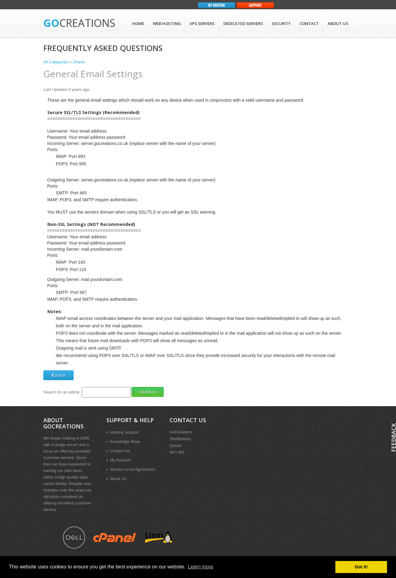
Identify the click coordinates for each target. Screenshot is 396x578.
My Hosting (216, 5)
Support (255, 5)
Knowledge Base (125, 441)
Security (281, 23)
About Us (338, 23)
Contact (309, 23)
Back (58, 375)
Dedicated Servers (243, 23)
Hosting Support (124, 432)
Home (138, 23)
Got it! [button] (361, 566)
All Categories (55, 62)
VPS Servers (202, 23)
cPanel (79, 62)
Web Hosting (167, 23)
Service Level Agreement (132, 469)
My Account (120, 460)
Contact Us (120, 450)
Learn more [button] (200, 566)
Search (147, 392)
